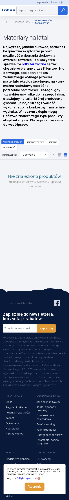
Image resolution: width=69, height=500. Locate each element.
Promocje (52, 142)
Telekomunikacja (22, 22)
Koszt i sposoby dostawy (46, 408)
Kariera (10, 418)
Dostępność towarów (50, 435)
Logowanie (42, 2)
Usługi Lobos (46, 452)
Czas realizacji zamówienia (45, 417)
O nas (9, 402)
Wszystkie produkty (12, 141)
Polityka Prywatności (18, 412)
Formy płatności (46, 429)
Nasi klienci (12, 428)
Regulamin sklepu (16, 407)
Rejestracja (57, 2)
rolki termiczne (34, 64)
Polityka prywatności (27, 478)
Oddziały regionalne (18, 459)
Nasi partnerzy (14, 434)
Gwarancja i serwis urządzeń (48, 441)
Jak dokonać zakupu (49, 402)
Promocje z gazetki (35, 142)
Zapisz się (46, 328)
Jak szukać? (9, 147)
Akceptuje (35, 486)
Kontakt (12, 452)
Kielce (9, 496)
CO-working (44, 459)
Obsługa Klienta (48, 395)
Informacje (14, 395)
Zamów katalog (46, 424)
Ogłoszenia (12, 423)
